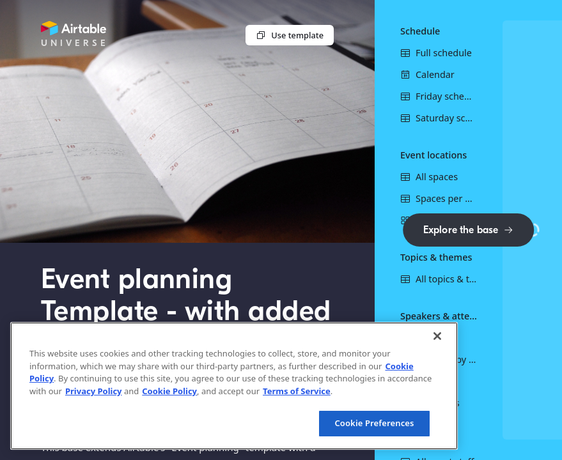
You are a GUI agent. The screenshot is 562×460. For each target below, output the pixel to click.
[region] (234, 386)
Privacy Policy (93, 391)
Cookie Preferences (374, 423)
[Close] (437, 336)
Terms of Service (297, 391)
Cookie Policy (169, 391)
